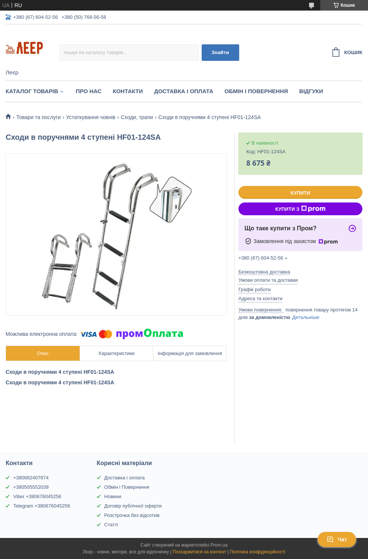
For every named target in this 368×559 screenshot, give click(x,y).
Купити (300, 193)
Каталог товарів (32, 91)
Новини (112, 496)
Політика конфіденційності (257, 551)
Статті (111, 524)
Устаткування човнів (90, 117)
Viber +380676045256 (37, 496)
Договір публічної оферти (133, 506)
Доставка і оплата (124, 477)
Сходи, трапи (137, 117)
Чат (337, 539)
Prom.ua (219, 545)
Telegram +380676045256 (41, 506)
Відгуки (311, 91)
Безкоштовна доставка (264, 272)
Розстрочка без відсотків (132, 515)
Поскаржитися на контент (199, 551)
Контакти (128, 91)
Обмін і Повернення (256, 91)
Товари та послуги (38, 117)
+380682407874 (30, 477)
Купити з (300, 208)
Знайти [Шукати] (220, 52)
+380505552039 (30, 487)
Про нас (89, 91)
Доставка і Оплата (183, 91)
